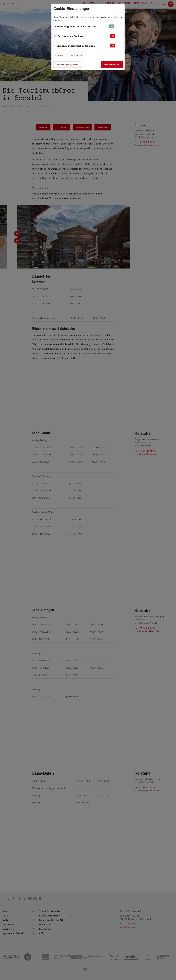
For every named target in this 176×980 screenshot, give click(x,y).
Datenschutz (60, 55)
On (111, 26)
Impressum (77, 55)
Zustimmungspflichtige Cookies (74, 46)
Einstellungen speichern (67, 64)
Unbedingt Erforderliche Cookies (74, 26)
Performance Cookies (68, 36)
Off (112, 36)
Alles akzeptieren (111, 64)
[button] (112, 26)
